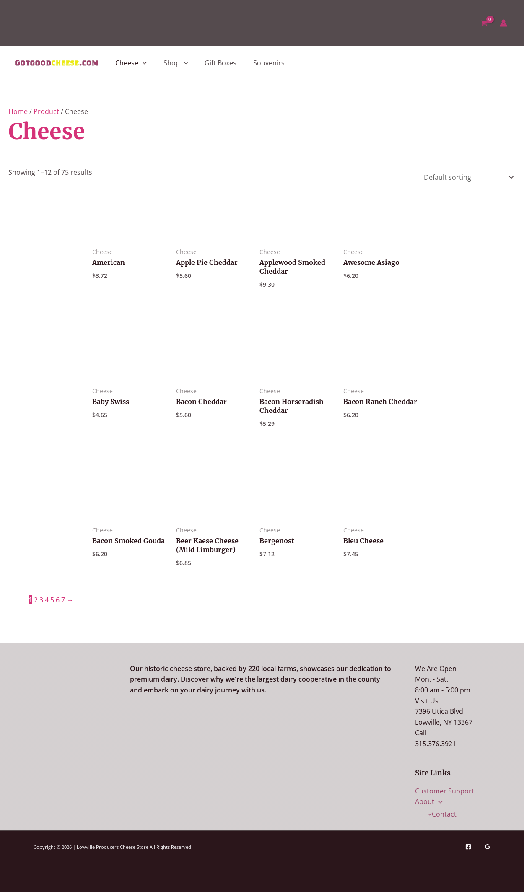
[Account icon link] (503, 23)
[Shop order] (467, 176)
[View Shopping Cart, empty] (484, 23)
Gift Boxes (220, 62)
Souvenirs (269, 62)
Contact (440, 814)
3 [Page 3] (41, 599)
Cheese (131, 62)
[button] (142, 62)
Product (46, 111)
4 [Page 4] (47, 599)
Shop (175, 62)
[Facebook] (468, 847)
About (429, 801)
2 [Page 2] (36, 599)
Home (18, 111)
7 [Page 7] (63, 599)
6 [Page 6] (58, 599)
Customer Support (444, 791)
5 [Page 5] (52, 599)
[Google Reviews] (487, 847)
